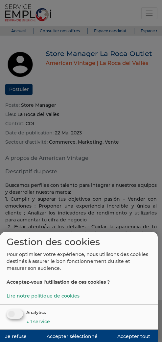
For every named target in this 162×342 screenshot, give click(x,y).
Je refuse (16, 336)
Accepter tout (133, 336)
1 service (38, 322)
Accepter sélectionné (72, 336)
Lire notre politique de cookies (43, 296)
